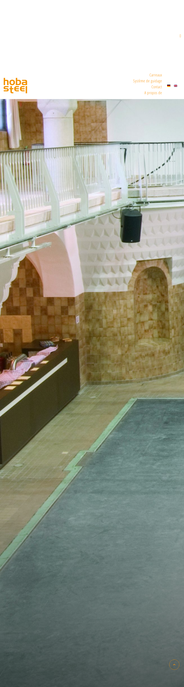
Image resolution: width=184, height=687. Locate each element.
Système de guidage (147, 80)
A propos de (153, 92)
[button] (180, 36)
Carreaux (156, 74)
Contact (156, 86)
